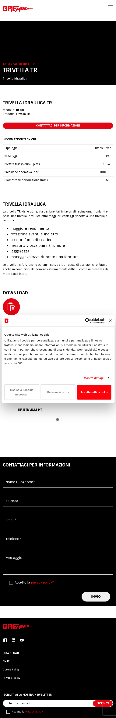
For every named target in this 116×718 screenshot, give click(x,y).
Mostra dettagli (94, 377)
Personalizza (58, 392)
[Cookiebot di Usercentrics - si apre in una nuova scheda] (88, 320)
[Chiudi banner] (110, 320)
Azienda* (13, 501)
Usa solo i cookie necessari (21, 392)
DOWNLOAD (11, 653)
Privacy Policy (11, 678)
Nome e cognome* (21, 482)
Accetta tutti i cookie (94, 392)
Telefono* (13, 539)
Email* (11, 520)
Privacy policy (34, 711)
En (5, 661)
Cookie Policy (11, 669)
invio (96, 596)
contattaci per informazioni (58, 125)
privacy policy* (42, 582)
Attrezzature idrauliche (21, 64)
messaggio (14, 558)
